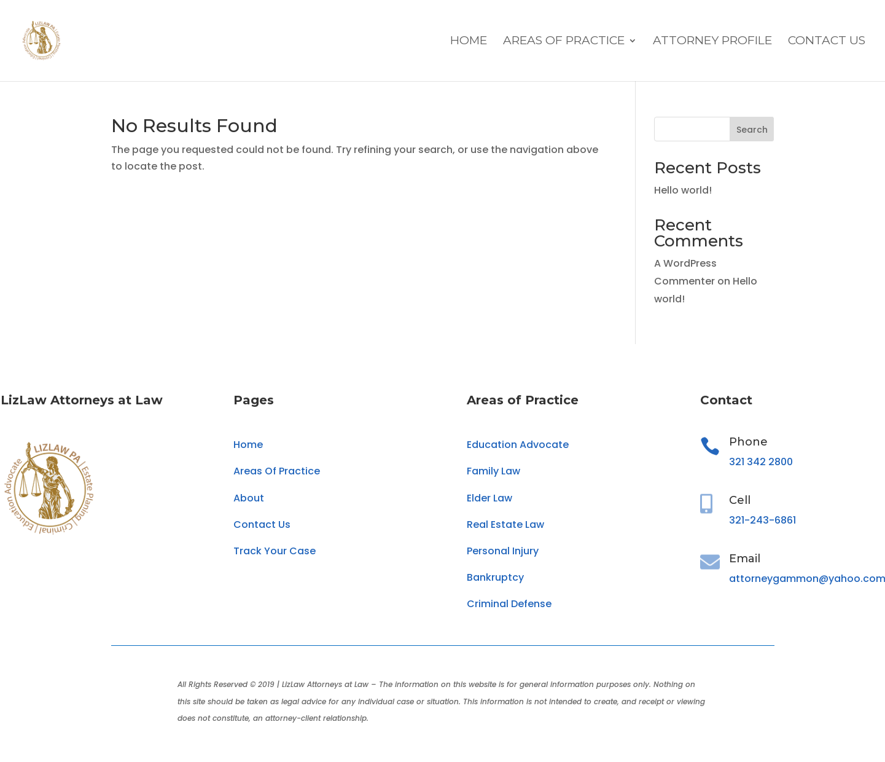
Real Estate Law (505, 524)
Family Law (493, 471)
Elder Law (489, 498)
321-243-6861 (762, 520)
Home (468, 41)
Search (752, 130)
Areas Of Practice (564, 41)
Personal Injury (503, 551)
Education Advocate (518, 445)
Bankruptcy (495, 577)
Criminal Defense (509, 604)
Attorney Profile (712, 41)
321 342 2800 (761, 462)
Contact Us (826, 41)
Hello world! (683, 190)
